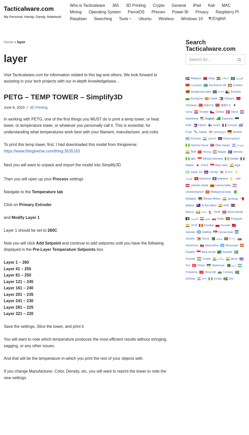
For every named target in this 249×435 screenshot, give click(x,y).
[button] (131, 19)
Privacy (202, 12)
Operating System (105, 12)
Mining (76, 12)
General (179, 5)
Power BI (181, 12)
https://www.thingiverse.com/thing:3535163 (42, 151)
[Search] (210, 60)
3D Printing (136, 5)
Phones (158, 12)
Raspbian (78, 19)
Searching (103, 19)
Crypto (159, 5)
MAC (226, 5)
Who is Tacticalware (87, 5)
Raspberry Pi (227, 12)
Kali (211, 5)
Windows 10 (192, 19)
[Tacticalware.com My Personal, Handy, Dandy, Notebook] (32, 12)
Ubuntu (145, 19)
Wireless (166, 19)
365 (116, 5)
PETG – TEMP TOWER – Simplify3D (63, 97)
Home (8, 42)
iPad (197, 5)
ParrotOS (136, 12)
